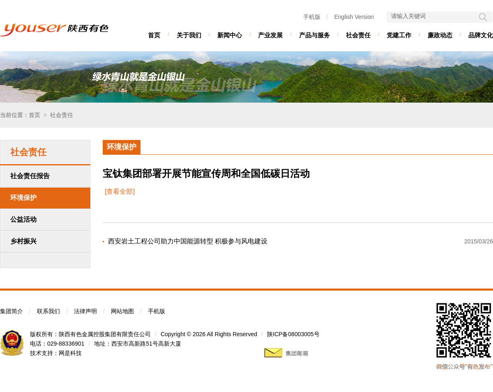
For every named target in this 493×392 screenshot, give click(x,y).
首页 (154, 35)
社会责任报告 (30, 175)
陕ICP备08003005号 (293, 334)
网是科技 (70, 353)
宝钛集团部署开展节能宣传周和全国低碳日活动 (206, 173)
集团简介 (11, 311)
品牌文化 (480, 35)
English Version (354, 17)
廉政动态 (440, 35)
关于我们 (189, 35)
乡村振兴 (23, 241)
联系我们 (48, 311)
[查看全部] (120, 191)
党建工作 (399, 35)
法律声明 (85, 311)
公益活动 (23, 219)
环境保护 (23, 197)
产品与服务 (314, 35)
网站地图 (122, 311)
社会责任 (358, 35)
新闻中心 (229, 35)
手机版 (311, 17)
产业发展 (270, 35)
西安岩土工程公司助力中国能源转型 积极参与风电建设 (187, 241)
